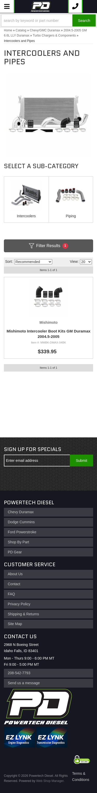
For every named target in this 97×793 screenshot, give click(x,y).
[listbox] (33, 261)
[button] (48, 20)
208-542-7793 (19, 673)
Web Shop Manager (50, 781)
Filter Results (48, 246)
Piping (71, 216)
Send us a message (24, 683)
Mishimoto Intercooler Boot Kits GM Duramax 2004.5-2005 (48, 334)
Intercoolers (26, 216)
